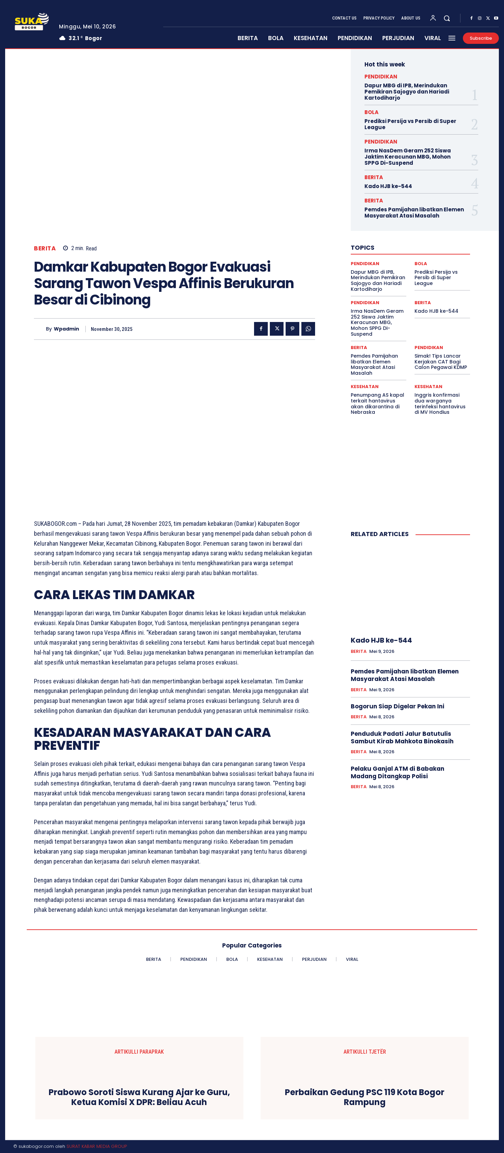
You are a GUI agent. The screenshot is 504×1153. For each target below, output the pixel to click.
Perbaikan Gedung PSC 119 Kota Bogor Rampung (364, 1097)
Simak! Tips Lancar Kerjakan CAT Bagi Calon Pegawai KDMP (441, 361)
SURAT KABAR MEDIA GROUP (97, 1146)
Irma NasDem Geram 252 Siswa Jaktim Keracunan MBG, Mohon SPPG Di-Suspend (407, 156)
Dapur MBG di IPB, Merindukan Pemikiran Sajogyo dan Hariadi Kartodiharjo (406, 91)
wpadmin (66, 329)
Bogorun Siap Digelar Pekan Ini (397, 706)
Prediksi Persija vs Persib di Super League (410, 124)
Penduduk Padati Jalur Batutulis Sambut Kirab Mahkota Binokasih (402, 737)
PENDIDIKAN (380, 76)
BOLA (371, 112)
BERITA (45, 248)
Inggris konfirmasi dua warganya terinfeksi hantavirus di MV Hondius (440, 404)
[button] (447, 18)
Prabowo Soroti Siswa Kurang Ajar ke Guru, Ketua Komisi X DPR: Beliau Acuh (139, 1097)
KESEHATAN (365, 386)
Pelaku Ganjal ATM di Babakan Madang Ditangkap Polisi (397, 772)
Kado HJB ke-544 (388, 186)
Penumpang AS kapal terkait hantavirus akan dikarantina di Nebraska (377, 404)
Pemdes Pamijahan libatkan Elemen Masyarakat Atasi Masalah (414, 212)
